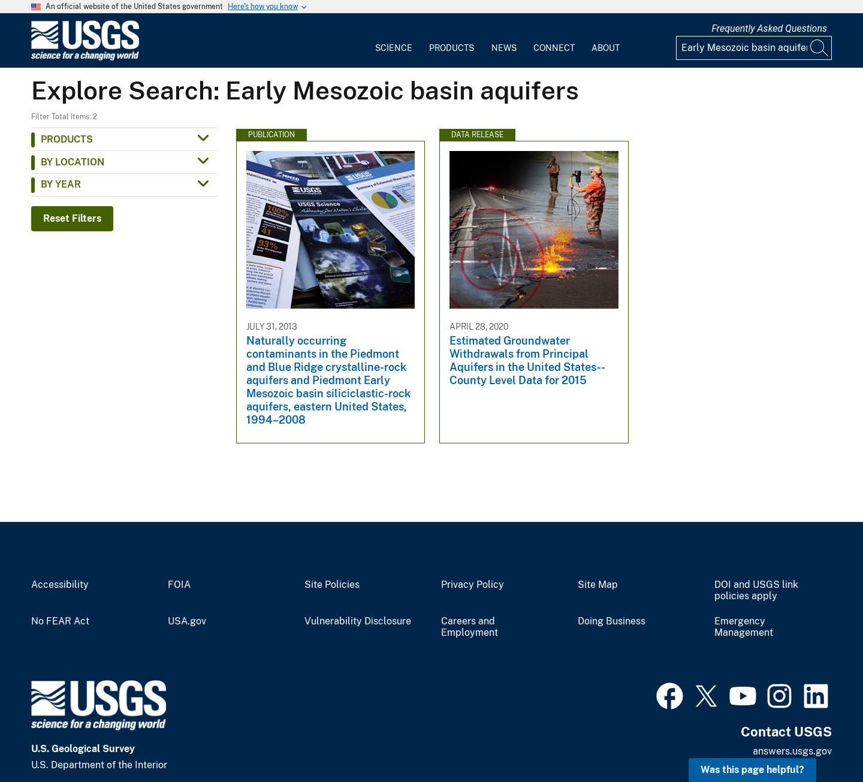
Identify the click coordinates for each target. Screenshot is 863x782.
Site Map (598, 584)
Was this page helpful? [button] (752, 769)
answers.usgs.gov (792, 751)
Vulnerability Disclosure (357, 621)
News (504, 48)
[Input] (754, 48)
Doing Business (611, 621)
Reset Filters (72, 218)
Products (451, 48)
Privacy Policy (472, 584)
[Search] (820, 48)
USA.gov (187, 621)
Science (393, 48)
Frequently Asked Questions (769, 28)
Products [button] (67, 139)
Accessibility (60, 584)
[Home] (85, 58)
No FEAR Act (60, 621)
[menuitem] (394, 40)
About (606, 48)
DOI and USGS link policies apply (756, 590)
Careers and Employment (469, 627)
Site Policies (332, 584)
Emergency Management (743, 627)
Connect (554, 48)
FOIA (179, 584)
